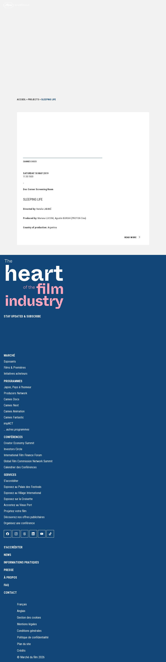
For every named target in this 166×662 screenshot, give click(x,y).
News (7, 555)
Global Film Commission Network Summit (28, 461)
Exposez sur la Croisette (18, 499)
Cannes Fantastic (14, 417)
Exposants (10, 361)
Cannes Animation (14, 411)
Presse (9, 570)
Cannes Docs (11, 399)
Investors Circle (13, 449)
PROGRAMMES (13, 381)
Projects (33, 99)
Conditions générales (29, 631)
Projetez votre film (15, 511)
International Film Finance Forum (23, 455)
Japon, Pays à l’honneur (17, 387)
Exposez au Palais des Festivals (22, 487)
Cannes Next (11, 405)
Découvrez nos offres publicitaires (24, 517)
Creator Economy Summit (19, 443)
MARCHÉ (9, 355)
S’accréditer (11, 481)
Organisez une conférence (19, 523)
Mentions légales (27, 624)
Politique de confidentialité (33, 637)
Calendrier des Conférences (20, 467)
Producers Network (15, 393)
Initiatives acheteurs (15, 373)
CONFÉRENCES (13, 437)
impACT (8, 423)
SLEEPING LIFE (33, 199)
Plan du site (24, 644)
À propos (10, 577)
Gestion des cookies (29, 617)
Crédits (21, 650)
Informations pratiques (21, 562)
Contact (10, 592)
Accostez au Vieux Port (18, 505)
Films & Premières (15, 367)
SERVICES (10, 475)
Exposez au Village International (22, 493)
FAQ (6, 585)
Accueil (21, 99)
